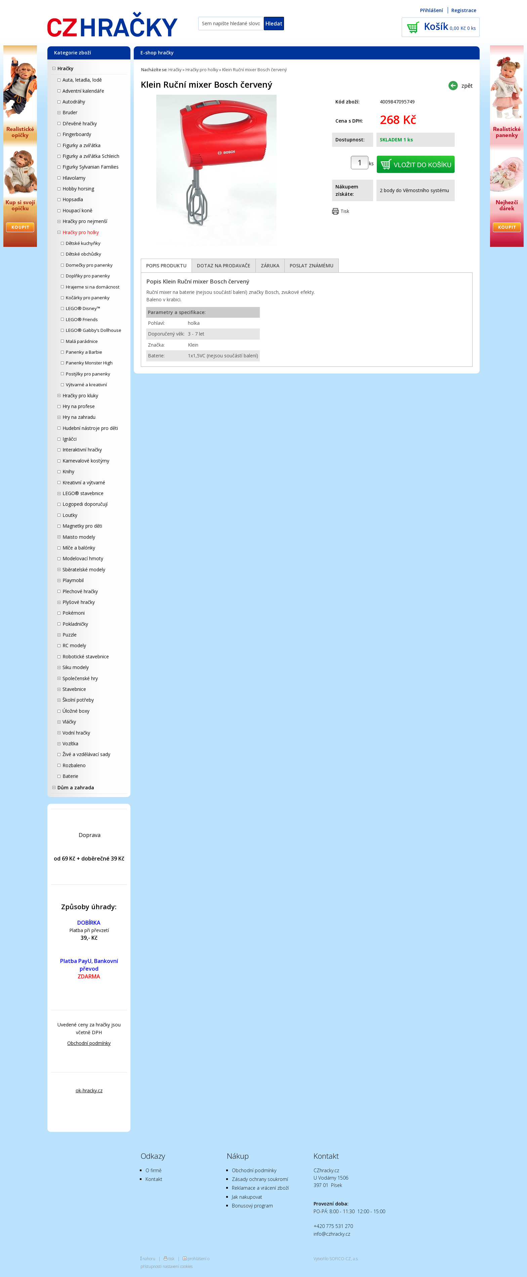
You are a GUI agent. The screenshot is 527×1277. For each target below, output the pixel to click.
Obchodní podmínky (89, 1043)
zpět (467, 85)
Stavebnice (74, 689)
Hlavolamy (74, 178)
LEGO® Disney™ (83, 308)
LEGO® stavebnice (83, 493)
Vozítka (70, 743)
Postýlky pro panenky (88, 374)
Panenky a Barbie (84, 352)
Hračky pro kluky (80, 395)
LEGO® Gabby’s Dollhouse (93, 330)
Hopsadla (73, 199)
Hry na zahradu (79, 417)
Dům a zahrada (75, 787)
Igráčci (70, 439)
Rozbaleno (74, 765)
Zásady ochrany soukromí (260, 1179)
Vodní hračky (76, 733)
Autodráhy (74, 101)
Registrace (463, 10)
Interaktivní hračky (82, 449)
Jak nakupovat (247, 1197)
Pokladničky (75, 624)
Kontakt (154, 1179)
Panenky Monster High (89, 363)
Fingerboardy (77, 134)
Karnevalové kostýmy (86, 460)
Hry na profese (79, 406)
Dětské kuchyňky (83, 243)
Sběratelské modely (84, 569)
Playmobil (73, 580)
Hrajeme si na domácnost (92, 287)
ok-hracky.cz (89, 1090)
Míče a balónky (79, 547)
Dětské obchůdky (83, 254)
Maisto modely (79, 537)
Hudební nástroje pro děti (90, 428)
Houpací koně (77, 210)
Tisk (344, 211)
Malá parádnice (82, 341)
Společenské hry (80, 678)
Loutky (70, 515)
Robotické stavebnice (86, 656)
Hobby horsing (78, 188)
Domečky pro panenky (89, 265)
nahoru (149, 1258)
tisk (171, 1258)
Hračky (65, 68)
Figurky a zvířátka (81, 145)
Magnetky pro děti (82, 526)
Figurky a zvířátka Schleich (91, 156)
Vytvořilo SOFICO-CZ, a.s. (336, 1258)
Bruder (70, 112)
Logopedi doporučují (85, 504)
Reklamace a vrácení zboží (260, 1188)
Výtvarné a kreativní (86, 385)
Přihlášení (431, 10)
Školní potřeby (78, 700)
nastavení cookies (178, 1266)
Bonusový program (252, 1205)
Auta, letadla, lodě (82, 80)
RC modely (74, 645)
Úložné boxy (76, 711)
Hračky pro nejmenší (85, 221)
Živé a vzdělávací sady (86, 754)
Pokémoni (74, 613)
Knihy (68, 471)
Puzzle (70, 634)
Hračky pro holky (81, 232)
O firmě (154, 1170)
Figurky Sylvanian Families (91, 167)
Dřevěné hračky (80, 123)
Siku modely (76, 667)
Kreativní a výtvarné (84, 482)
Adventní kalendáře (83, 91)
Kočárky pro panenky (88, 298)
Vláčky (69, 721)
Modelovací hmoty (83, 558)
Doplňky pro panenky (88, 276)
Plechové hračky (80, 591)
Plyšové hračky (79, 602)
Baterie (70, 776)
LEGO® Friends (82, 319)
